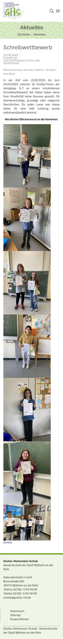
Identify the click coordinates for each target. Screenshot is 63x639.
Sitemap (15, 615)
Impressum (17, 611)
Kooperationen (19, 619)
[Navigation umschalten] (58, 11)
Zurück (7, 542)
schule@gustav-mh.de (17, 597)
